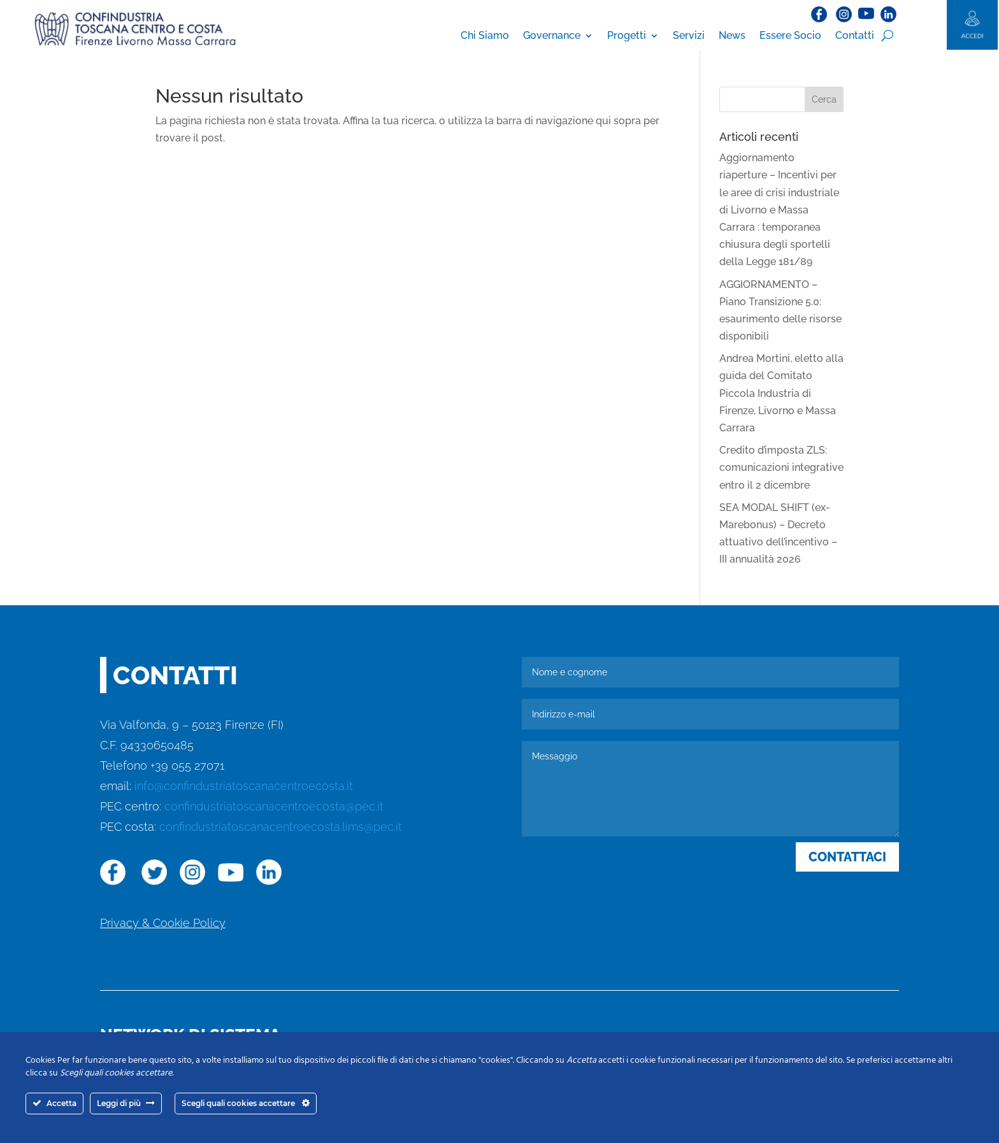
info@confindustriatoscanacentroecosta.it (243, 786)
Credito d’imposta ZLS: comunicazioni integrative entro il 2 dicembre (781, 467)
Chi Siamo (485, 35)
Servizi (689, 35)
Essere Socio (790, 35)
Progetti (626, 35)
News (732, 35)
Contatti (854, 35)
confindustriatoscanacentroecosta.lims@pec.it (280, 826)
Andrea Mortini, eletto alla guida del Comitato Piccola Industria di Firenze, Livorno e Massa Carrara (781, 393)
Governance (551, 35)
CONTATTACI (847, 857)
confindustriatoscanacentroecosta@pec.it (274, 806)
